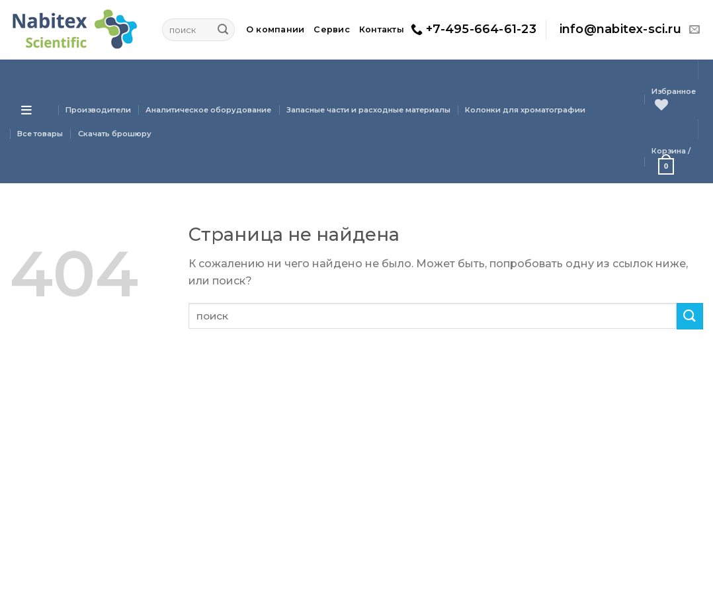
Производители (98, 109)
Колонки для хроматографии (525, 109)
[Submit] (223, 30)
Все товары (40, 133)
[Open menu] (26, 110)
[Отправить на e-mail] (694, 30)
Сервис (332, 29)
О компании (275, 29)
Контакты (381, 29)
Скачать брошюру (114, 133)
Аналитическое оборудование (208, 109)
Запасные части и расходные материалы (368, 109)
